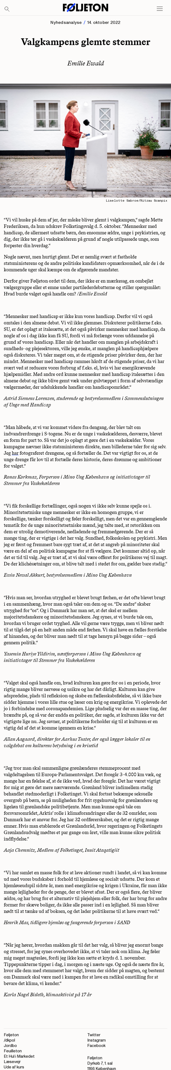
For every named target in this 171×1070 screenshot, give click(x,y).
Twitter (93, 1035)
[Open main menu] (159, 9)
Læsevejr (12, 1062)
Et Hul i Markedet (19, 1056)
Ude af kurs (14, 1067)
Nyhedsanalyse (66, 22)
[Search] (7, 9)
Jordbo (10, 1046)
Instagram (96, 1040)
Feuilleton (13, 1051)
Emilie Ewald (85, 63)
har (15, 453)
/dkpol (9, 1040)
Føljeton (11, 1035)
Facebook (96, 1046)
